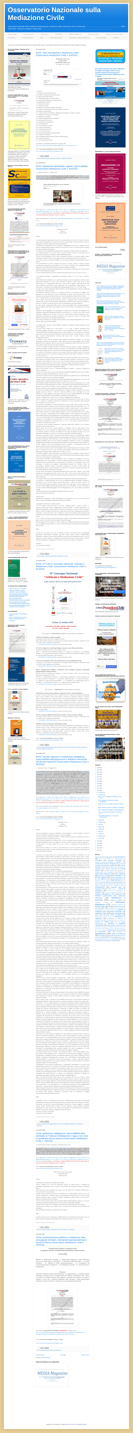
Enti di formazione (109, 883)
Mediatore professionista (63, 747)
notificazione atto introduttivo (116, 908)
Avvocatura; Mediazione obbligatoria (104, 862)
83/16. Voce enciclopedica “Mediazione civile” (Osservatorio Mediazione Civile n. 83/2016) (57, 54)
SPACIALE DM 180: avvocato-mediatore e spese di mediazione (17, 591)
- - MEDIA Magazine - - (75, 34)
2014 (98, 843)
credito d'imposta (119, 872)
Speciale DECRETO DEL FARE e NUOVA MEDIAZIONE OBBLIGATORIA (19, 602)
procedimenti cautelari (107, 916)
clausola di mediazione (110, 863)
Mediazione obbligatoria (69, 1123)
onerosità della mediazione (109, 909)
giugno (100, 826)
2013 (98, 845)
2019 (98, 783)
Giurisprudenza (100, 887)
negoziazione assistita (119, 906)
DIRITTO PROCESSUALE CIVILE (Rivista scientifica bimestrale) (18, 618)
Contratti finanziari (109, 870)
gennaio (100, 838)
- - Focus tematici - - (101, 38)
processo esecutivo (120, 920)
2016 (98, 790)
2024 (98, 772)
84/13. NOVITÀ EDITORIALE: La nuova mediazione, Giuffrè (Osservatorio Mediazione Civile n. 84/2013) (115, 308)
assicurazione (120, 858)
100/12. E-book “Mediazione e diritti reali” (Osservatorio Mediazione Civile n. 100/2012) (115, 318)
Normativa (101, 908)
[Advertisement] (109, 973)
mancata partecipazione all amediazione (114, 892)
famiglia (103, 885)
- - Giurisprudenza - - (28, 38)
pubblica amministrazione (47, 748)
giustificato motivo (116, 887)
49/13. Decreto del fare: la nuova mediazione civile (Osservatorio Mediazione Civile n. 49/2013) (114, 337)
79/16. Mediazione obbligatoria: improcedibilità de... (111, 810)
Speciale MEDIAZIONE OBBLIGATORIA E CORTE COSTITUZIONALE (19, 606)
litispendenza (119, 890)
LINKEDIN (12, 620)
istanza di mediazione (46, 1229)
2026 (98, 767)
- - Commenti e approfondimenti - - (79, 38)
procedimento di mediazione (115, 918)
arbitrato (55, 747)
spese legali (101, 935)
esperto (97, 885)
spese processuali (112, 935)
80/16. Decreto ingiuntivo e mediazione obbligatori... (111, 807)
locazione (98, 892)
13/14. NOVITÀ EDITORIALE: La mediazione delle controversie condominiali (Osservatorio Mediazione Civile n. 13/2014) (115, 328)
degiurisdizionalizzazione (116, 879)
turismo (109, 939)
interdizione (113, 888)
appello (43, 556)
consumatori (98, 869)
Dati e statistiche (119, 874)
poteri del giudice (116, 913)
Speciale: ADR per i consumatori (17, 588)
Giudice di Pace (118, 885)
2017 (98, 788)
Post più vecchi (85, 1355)
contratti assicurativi (111, 869)
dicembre (100, 792)
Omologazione (98, 909)
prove (115, 921)
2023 (98, 774)
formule (110, 885)
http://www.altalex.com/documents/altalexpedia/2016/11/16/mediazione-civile (56, 145)
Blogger (84, 1424)
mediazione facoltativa (66, 158)
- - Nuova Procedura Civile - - (114, 34)
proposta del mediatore (102, 921)
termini (103, 937)
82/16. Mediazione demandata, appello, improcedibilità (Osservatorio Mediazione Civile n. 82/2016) (62, 167)
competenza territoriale (101, 865)
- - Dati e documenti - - (56, 38)
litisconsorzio (110, 890)
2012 (98, 847)
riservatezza (119, 931)
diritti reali (114, 880)
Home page (63, 1355)
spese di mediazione (118, 934)
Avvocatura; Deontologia (115, 860)
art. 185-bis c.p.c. (109, 858)
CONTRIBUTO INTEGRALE (45, 644)
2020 (98, 781)
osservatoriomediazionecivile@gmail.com (105, 567)
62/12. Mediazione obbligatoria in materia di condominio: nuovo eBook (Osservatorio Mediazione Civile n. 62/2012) (114, 360)
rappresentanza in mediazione (115, 925)
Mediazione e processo (62, 556)
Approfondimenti (45, 158)
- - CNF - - (41, 38)
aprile (100, 831)
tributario (103, 939)
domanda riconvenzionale (112, 882)
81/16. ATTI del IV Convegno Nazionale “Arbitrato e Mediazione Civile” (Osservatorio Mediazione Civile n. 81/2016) (61, 566)
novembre (101, 794)
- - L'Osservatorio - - (29, 34)
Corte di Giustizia (107, 872)
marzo (100, 833)
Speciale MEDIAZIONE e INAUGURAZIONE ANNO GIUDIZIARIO (19, 599)
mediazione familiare (101, 902)
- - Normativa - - (12, 38)
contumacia (120, 870)
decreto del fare (102, 875)
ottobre (100, 820)
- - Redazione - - (44, 34)
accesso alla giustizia (100, 857)
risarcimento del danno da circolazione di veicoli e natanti (109, 926)
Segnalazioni (100, 934)
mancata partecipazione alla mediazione (108, 894)
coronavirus (98, 872)
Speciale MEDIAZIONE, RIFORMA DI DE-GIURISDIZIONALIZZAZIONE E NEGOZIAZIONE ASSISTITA (19, 595)
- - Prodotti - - (116, 38)
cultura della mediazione (55, 158)
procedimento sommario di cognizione (104, 920)
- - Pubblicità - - (58, 34)
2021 (98, 779)
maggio (100, 829)
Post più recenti (40, 1355)
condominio (113, 865)
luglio (99, 824)
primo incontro (99, 915)
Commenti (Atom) (45, 1357)
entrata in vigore (120, 883)
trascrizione (112, 937)
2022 (98, 777)
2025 (98, 770)
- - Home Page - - (12, 34)
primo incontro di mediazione (114, 915)
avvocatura (98, 860)
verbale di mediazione (111, 940)
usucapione (115, 939)
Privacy (97, 916)
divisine (121, 880)
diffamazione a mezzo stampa (102, 880)
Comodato (121, 863)
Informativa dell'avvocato (101, 889)
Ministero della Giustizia (102, 906)
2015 (98, 841)
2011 (98, 850)
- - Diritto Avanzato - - (93, 34)
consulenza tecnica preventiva (115, 867)
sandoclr (73, 1424)
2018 (98, 786)
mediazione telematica (117, 904)
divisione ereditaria (99, 882)
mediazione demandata (50, 556)
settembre (101, 822)
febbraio (100, 836)
